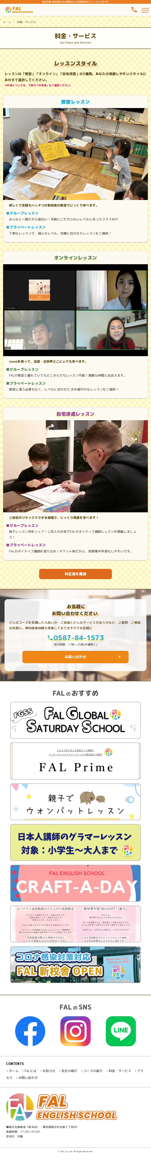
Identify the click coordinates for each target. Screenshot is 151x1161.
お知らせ (48, 1071)
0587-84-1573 (75, 637)
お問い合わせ (28, 1078)
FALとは (31, 1071)
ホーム (7, 22)
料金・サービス (120, 1071)
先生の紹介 (69, 1071)
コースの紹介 (93, 1071)
